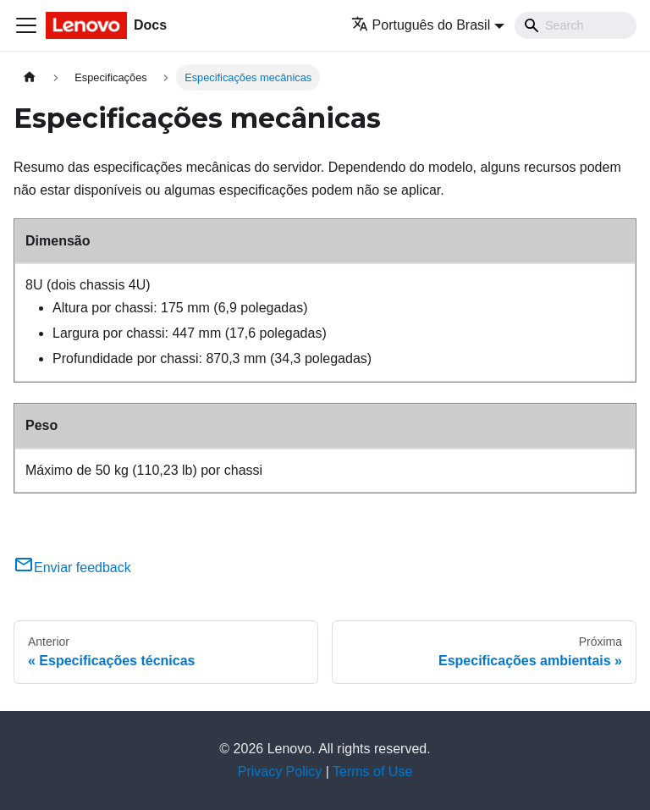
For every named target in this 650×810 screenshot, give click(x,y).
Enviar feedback (72, 567)
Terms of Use (372, 771)
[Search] (575, 25)
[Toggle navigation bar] (26, 25)
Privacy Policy (280, 771)
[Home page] (30, 77)
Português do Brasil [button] (421, 25)
